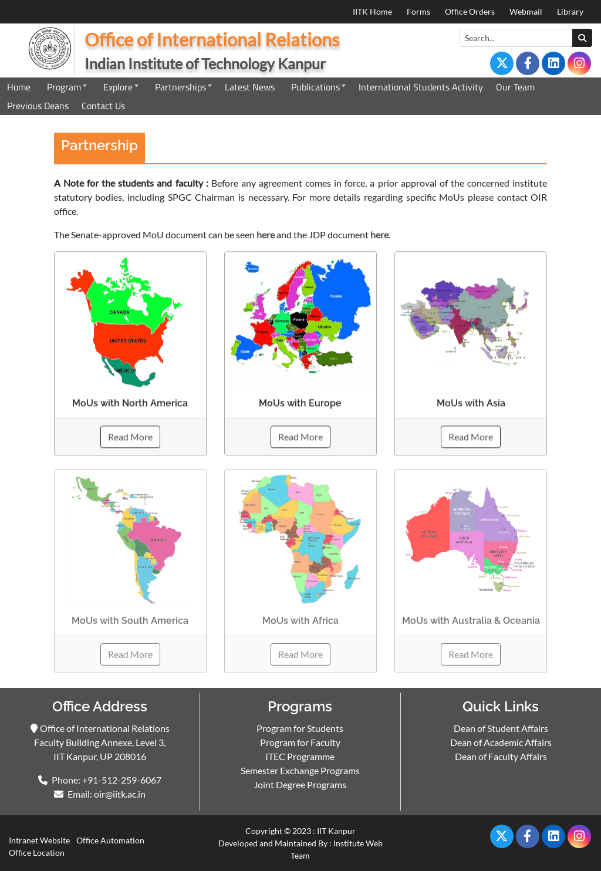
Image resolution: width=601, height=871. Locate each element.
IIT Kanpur (336, 831)
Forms (418, 11)
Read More (130, 437)
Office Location (37, 853)
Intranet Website (39, 840)
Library (570, 11)
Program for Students (299, 728)
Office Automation (110, 840)
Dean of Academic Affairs (501, 742)
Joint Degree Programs (300, 784)
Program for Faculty (300, 742)
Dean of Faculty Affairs (501, 756)
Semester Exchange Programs (300, 770)
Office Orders (470, 11)
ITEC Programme (300, 756)
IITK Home (372, 11)
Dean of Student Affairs (501, 728)
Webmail (525, 11)
